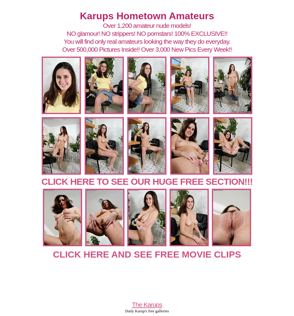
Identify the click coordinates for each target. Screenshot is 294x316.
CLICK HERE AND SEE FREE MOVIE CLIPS (147, 254)
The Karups (147, 304)
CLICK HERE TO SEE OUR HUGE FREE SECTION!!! (147, 182)
